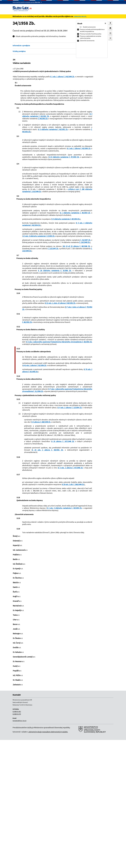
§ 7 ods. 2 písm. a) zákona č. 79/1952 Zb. (46, 373)
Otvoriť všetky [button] (66, 42)
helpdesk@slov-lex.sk (19, 837)
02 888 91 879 (17, 830)
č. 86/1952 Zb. (28, 389)
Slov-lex (37, 2)
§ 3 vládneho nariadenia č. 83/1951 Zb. (46, 129)
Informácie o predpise (21, 45)
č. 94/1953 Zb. (64, 132)
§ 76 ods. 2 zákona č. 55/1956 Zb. (47, 450)
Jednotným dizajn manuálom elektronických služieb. (48, 848)
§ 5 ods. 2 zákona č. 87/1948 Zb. (53, 572)
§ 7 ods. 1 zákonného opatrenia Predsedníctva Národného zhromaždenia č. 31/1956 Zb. (46, 472)
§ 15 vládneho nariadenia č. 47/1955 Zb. (46, 179)
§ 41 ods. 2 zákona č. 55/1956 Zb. (57, 442)
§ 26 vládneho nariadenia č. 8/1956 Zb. (46, 325)
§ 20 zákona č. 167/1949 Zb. (55, 539)
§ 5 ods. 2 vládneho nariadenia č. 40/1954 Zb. (46, 262)
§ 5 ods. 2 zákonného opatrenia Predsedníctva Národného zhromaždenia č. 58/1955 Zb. (46, 416)
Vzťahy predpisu (19, 51)
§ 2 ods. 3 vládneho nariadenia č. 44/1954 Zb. (49, 622)
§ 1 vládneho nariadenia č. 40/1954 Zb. (52, 245)
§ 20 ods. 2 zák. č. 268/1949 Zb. (51, 593)
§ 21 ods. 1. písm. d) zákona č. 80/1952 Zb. (38, 368)
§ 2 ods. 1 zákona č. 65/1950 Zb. (55, 169)
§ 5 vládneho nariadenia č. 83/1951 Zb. (53, 148)
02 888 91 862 (17, 828)
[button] (105, 23)
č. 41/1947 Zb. (42, 286)
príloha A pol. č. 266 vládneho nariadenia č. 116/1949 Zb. (46, 219)
